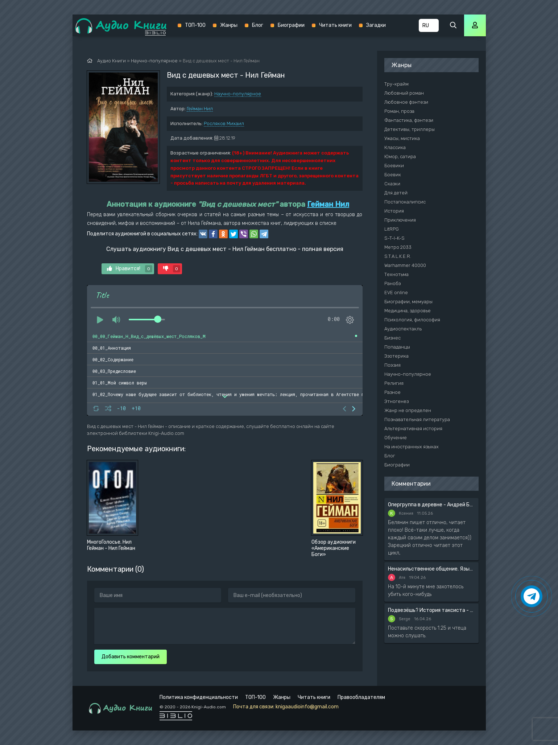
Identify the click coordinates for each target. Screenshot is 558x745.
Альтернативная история (413, 428)
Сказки (392, 183)
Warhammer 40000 (405, 265)
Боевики (394, 165)
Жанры (228, 25)
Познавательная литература (417, 419)
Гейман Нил (200, 108)
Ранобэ (392, 283)
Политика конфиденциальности (199, 697)
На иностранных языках (411, 446)
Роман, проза (399, 111)
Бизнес (392, 338)
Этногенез (396, 401)
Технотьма (396, 274)
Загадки (376, 25)
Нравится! (129, 268)
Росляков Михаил (224, 123)
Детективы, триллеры (409, 129)
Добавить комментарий (131, 657)
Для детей (396, 192)
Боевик (392, 174)
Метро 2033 (398, 247)
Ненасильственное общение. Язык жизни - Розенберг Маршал (431, 569)
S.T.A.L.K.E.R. (397, 256)
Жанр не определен (407, 410)
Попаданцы (397, 347)
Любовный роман (404, 93)
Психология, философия (412, 319)
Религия (394, 383)
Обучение (395, 437)
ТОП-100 (195, 25)
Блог (257, 25)
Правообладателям (361, 697)
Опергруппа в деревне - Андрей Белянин (431, 505)
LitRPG (391, 229)
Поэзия (392, 365)
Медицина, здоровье (407, 310)
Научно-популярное (237, 93)
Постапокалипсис (405, 202)
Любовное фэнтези (406, 102)
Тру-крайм (396, 84)
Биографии (291, 25)
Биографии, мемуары (408, 301)
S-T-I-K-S (394, 238)
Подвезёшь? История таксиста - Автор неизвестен (431, 610)
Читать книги (335, 25)
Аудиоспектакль (403, 329)
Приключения (400, 220)
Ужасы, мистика (402, 138)
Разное (392, 392)
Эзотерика (396, 356)
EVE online (396, 292)
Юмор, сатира (400, 156)
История (394, 211)
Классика (395, 147)
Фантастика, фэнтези (408, 120)
